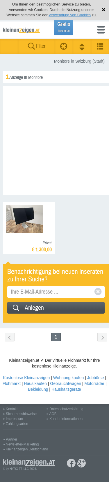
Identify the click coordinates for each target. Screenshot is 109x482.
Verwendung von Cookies (70, 15)
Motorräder (94, 383)
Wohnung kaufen (68, 377)
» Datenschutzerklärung (65, 409)
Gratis (63, 27)
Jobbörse (95, 377)
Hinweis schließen (103, 9)
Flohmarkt (12, 383)
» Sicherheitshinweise (20, 414)
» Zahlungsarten (15, 424)
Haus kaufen (35, 383)
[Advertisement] (54, 140)
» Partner (10, 439)
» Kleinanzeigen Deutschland (25, 449)
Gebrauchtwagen (65, 383)
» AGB (52, 414)
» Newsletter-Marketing (21, 444)
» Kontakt (10, 409)
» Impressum (13, 419)
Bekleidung (38, 389)
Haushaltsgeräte (66, 389)
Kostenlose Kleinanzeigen (26, 377)
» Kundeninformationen (65, 419)
